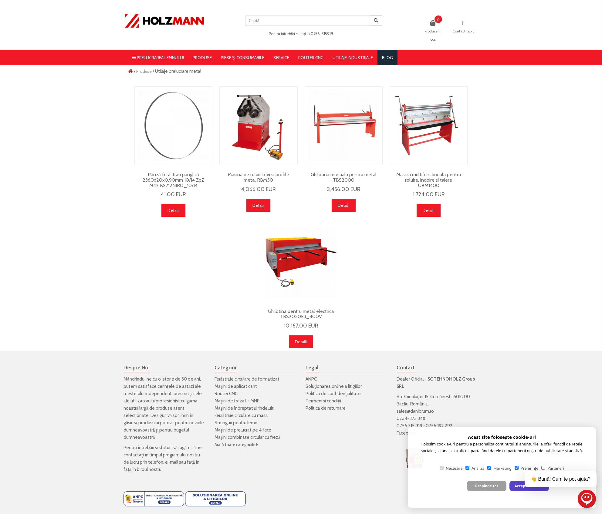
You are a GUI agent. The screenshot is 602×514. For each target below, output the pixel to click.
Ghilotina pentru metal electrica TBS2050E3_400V (301, 314)
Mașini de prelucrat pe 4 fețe (243, 430)
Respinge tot (486, 486)
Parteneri (552, 468)
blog (387, 57)
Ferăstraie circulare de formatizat (247, 379)
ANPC (311, 379)
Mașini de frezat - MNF (237, 401)
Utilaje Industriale (353, 57)
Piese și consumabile (242, 57)
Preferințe (526, 468)
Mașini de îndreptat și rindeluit (244, 408)
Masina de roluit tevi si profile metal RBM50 (258, 177)
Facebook (406, 433)
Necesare (451, 468)
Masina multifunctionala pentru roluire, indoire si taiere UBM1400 (428, 180)
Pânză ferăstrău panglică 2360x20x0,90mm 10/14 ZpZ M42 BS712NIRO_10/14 (173, 180)
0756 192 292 (439, 425)
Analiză (474, 468)
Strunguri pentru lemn (236, 422)
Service (281, 57)
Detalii (173, 210)
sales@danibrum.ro (415, 411)
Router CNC (310, 57)
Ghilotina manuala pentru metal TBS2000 (344, 177)
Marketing (499, 468)
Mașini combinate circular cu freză (247, 437)
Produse (202, 57)
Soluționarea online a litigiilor (334, 386)
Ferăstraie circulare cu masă (241, 415)
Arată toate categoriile (236, 444)
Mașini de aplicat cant (236, 386)
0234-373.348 (411, 418)
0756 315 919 (409, 425)
